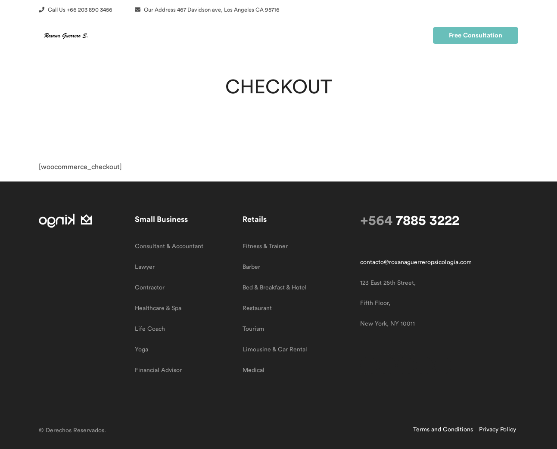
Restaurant (257, 308)
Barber (251, 267)
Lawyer (145, 267)
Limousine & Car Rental (275, 350)
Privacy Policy (497, 430)
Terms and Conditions (443, 430)
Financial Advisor (158, 370)
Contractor (150, 288)
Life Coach (150, 329)
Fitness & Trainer (265, 246)
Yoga (141, 350)
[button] (75, 9)
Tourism (253, 329)
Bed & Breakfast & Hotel (275, 288)
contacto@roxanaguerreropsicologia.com (416, 262)
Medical (253, 370)
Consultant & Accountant (169, 246)
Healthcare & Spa (158, 308)
